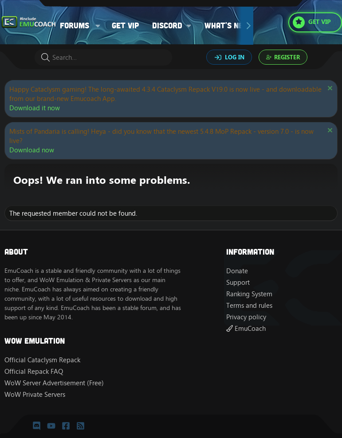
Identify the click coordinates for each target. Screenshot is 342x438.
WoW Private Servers (34, 394)
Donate (237, 270)
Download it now (34, 107)
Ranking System (249, 293)
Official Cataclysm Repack (42, 359)
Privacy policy (246, 317)
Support (238, 282)
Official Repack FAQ (33, 371)
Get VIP (125, 25)
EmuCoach (246, 328)
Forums (74, 25)
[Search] (103, 57)
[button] (98, 25)
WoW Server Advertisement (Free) (54, 383)
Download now (31, 150)
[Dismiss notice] (329, 89)
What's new (227, 25)
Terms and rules (249, 305)
